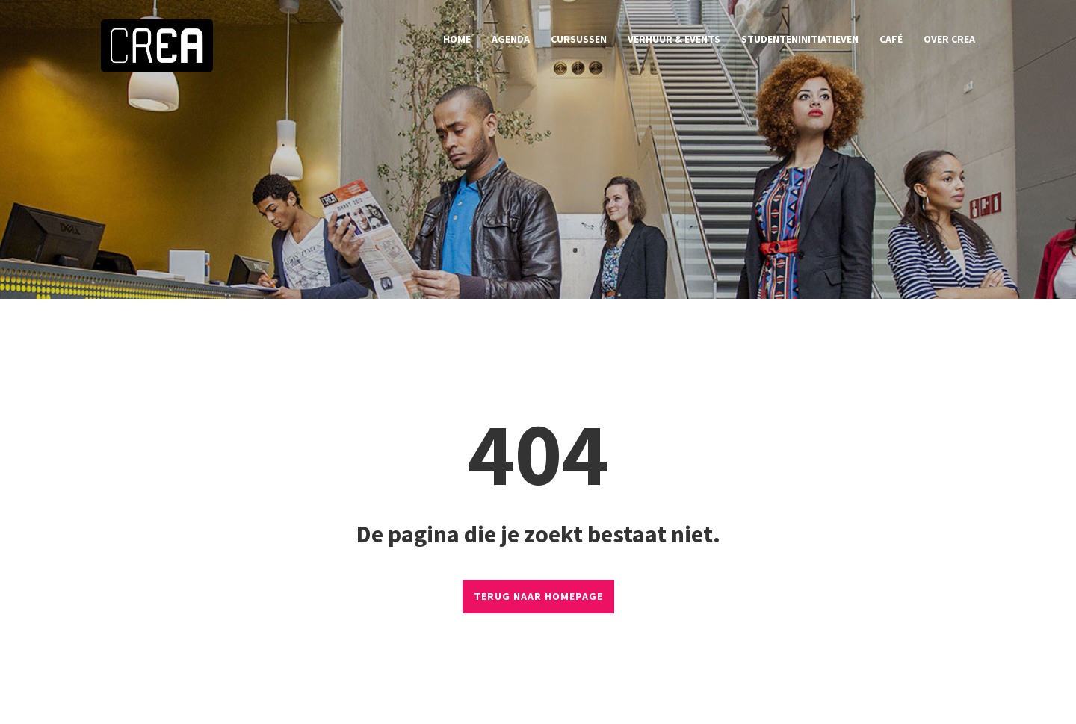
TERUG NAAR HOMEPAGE (538, 596)
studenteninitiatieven (800, 39)
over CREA (949, 39)
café (891, 39)
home (457, 39)
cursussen (579, 39)
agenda (511, 39)
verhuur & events (674, 39)
